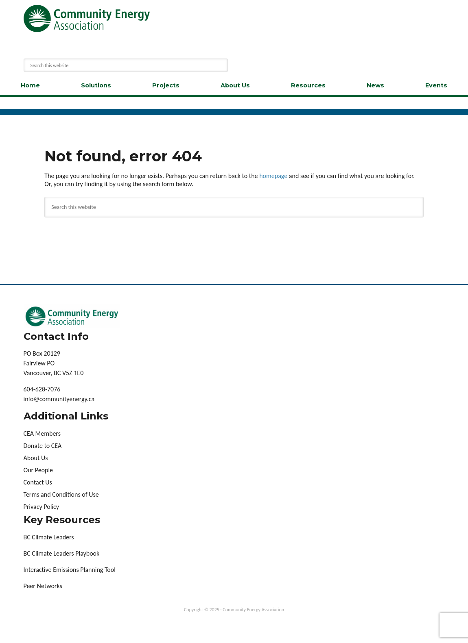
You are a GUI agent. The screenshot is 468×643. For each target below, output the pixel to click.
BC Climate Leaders (49, 537)
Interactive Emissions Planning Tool (70, 569)
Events (436, 85)
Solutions (96, 85)
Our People (38, 470)
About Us (235, 85)
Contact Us (38, 482)
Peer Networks (43, 586)
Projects (165, 85)
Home (30, 85)
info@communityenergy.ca (59, 399)
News (375, 85)
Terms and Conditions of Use (61, 494)
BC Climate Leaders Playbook (62, 553)
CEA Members (42, 433)
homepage (273, 176)
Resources (308, 85)
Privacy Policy (41, 506)
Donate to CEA (43, 446)
